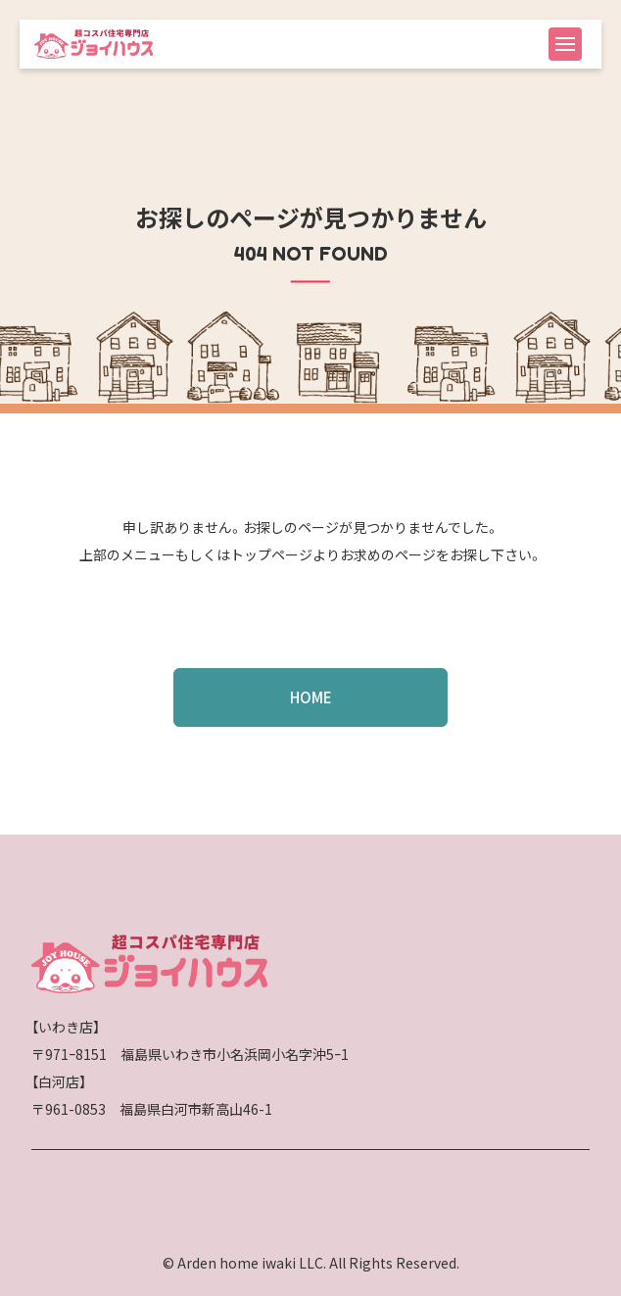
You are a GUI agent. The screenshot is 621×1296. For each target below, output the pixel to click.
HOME (311, 697)
